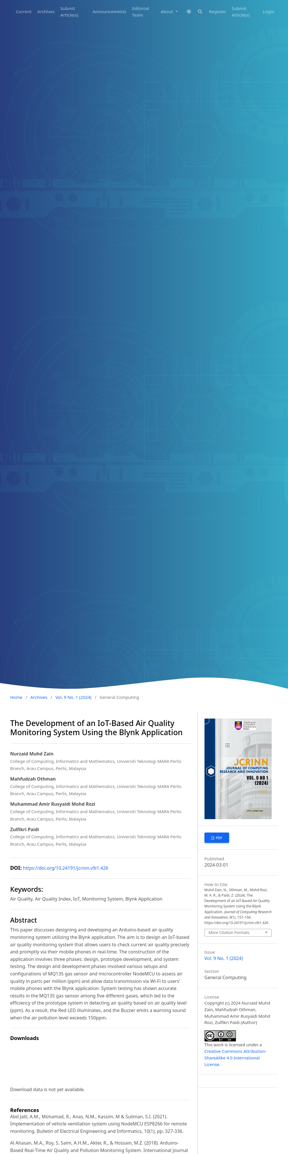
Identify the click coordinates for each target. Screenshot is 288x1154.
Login (269, 11)
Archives (46, 11)
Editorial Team (140, 11)
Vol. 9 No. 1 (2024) (73, 697)
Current (24, 11)
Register (217, 11)
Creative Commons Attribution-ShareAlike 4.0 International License (235, 1057)
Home (16, 697)
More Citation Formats (228, 932)
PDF (219, 837)
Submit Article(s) (69, 11)
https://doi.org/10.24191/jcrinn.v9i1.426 (65, 868)
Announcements (109, 11)
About (167, 11)
